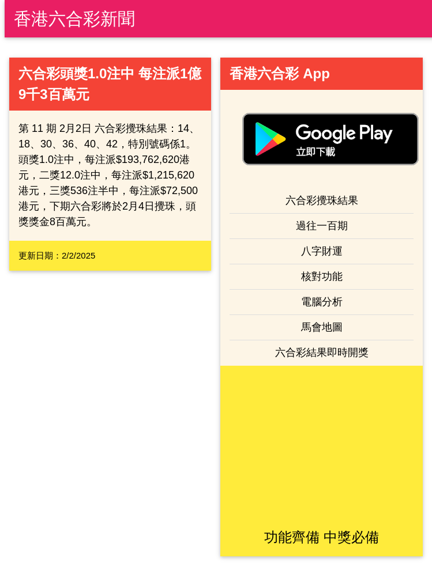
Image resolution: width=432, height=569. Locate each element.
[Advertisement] (322, 446)
